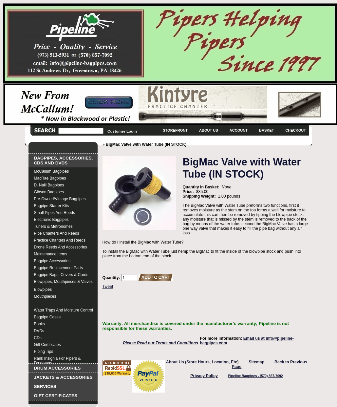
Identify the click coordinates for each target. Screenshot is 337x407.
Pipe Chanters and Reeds (56, 233)
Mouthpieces (45, 296)
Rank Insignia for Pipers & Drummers (57, 359)
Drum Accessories (57, 368)
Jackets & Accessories (63, 377)
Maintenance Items (50, 254)
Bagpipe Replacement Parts (58, 268)
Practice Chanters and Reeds (59, 240)
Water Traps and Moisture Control (63, 310)
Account (239, 130)
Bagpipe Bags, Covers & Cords (61, 274)
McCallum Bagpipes (51, 171)
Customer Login (122, 131)
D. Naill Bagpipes (49, 185)
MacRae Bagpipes (50, 178)
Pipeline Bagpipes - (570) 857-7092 (255, 376)
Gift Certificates (47, 344)
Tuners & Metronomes (53, 226)
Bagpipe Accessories (52, 261)
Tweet (108, 286)
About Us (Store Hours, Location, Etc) (202, 362)
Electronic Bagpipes (51, 219)
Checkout (295, 130)
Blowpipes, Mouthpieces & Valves (63, 281)
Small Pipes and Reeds (54, 212)
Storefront (175, 130)
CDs (38, 337)
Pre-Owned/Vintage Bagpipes (60, 199)
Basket (266, 130)
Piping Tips (43, 351)
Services (45, 386)
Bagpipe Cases (47, 317)
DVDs (39, 331)
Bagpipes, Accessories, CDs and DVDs (63, 160)
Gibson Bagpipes (49, 192)
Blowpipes (43, 289)
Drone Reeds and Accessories (60, 247)
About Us (208, 130)
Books (39, 324)
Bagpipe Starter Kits (51, 206)
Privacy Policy (204, 376)
